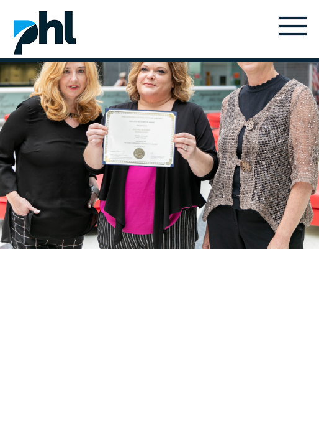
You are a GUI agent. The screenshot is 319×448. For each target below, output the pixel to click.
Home (44, 32)
